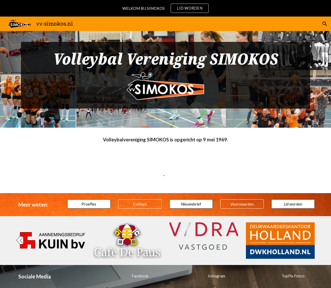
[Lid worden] (293, 204)
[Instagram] (216, 276)
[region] (165, 8)
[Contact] (139, 204)
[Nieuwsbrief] (191, 204)
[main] (165, 140)
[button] (325, 24)
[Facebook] (140, 276)
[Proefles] (88, 204)
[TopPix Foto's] (293, 276)
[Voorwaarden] (242, 204)
